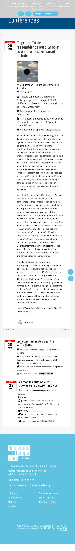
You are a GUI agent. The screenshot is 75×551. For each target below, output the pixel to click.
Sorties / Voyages (48, 493)
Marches (12, 506)
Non (28, 14)
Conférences (14, 497)
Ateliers (12, 502)
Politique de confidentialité (45, 14)
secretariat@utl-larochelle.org (34, 485)
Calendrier (13, 493)
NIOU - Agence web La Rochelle (56, 529)
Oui (20, 14)
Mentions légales (48, 502)
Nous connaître (47, 497)
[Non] (71, 9)
